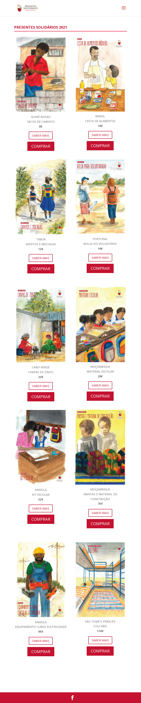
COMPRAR (40, 146)
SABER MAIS (40, 135)
